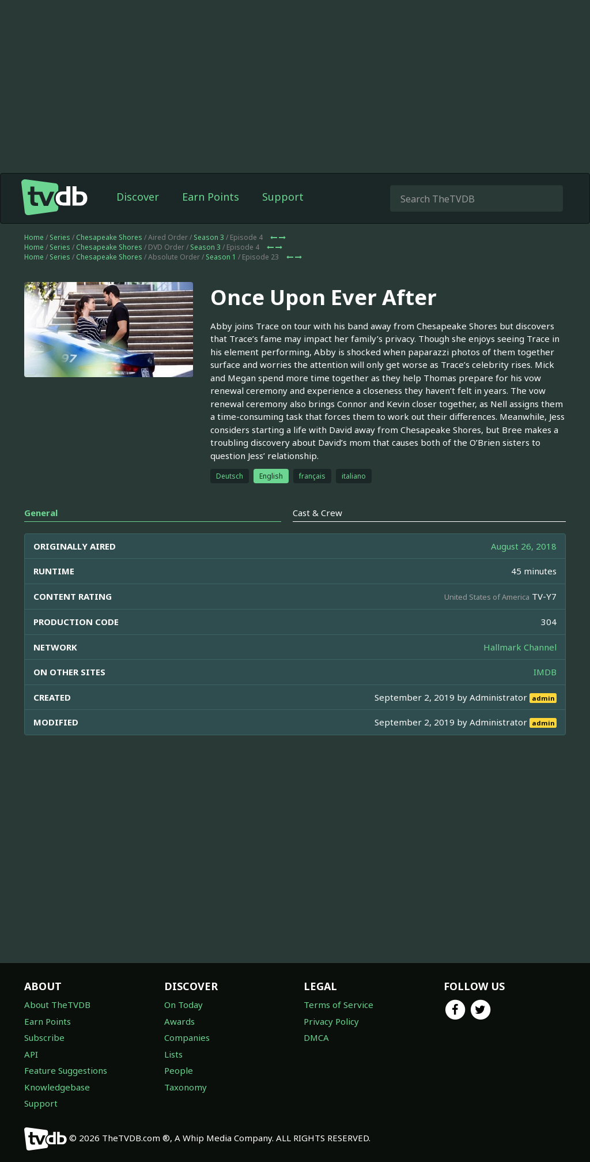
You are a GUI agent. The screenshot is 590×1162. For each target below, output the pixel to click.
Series (60, 237)
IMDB (545, 672)
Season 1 (221, 257)
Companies (187, 1037)
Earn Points (210, 197)
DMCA (316, 1037)
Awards (179, 1021)
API (31, 1054)
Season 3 (209, 237)
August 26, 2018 (524, 546)
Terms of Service (338, 1004)
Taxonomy (185, 1087)
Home (34, 237)
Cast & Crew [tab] (317, 512)
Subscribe (44, 1037)
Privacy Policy (331, 1021)
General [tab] (41, 512)
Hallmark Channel (520, 647)
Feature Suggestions (65, 1070)
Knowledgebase (57, 1087)
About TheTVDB (57, 1004)
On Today (183, 1004)
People (178, 1070)
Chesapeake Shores (109, 237)
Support (283, 197)
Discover (137, 197)
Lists (173, 1054)
